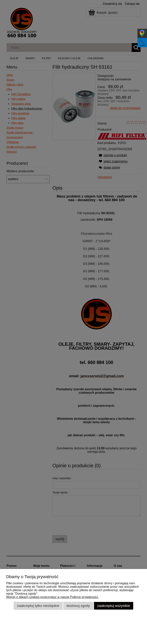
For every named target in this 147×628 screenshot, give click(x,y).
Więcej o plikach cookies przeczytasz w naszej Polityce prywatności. (52, 597)
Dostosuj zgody (78, 606)
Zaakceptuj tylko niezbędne (38, 606)
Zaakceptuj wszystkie (113, 606)
